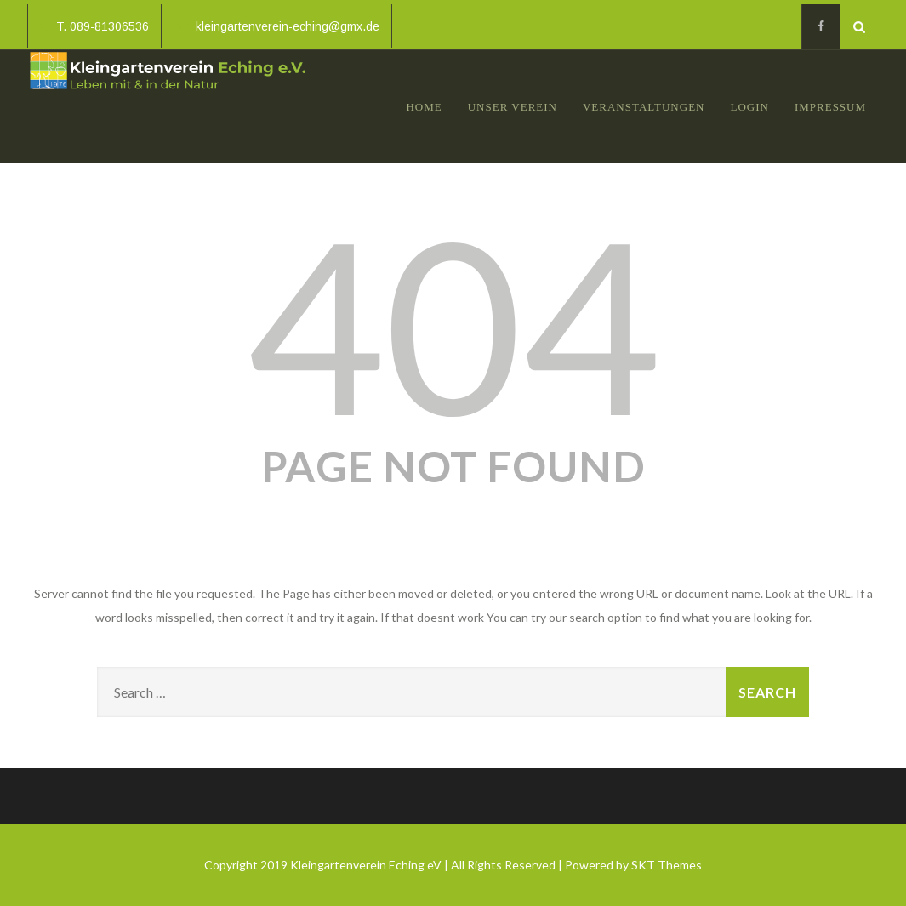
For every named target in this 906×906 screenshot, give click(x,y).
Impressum (830, 106)
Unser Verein (512, 106)
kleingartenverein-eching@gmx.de (278, 26)
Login (749, 106)
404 (453, 323)
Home (424, 106)
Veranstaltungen (643, 106)
